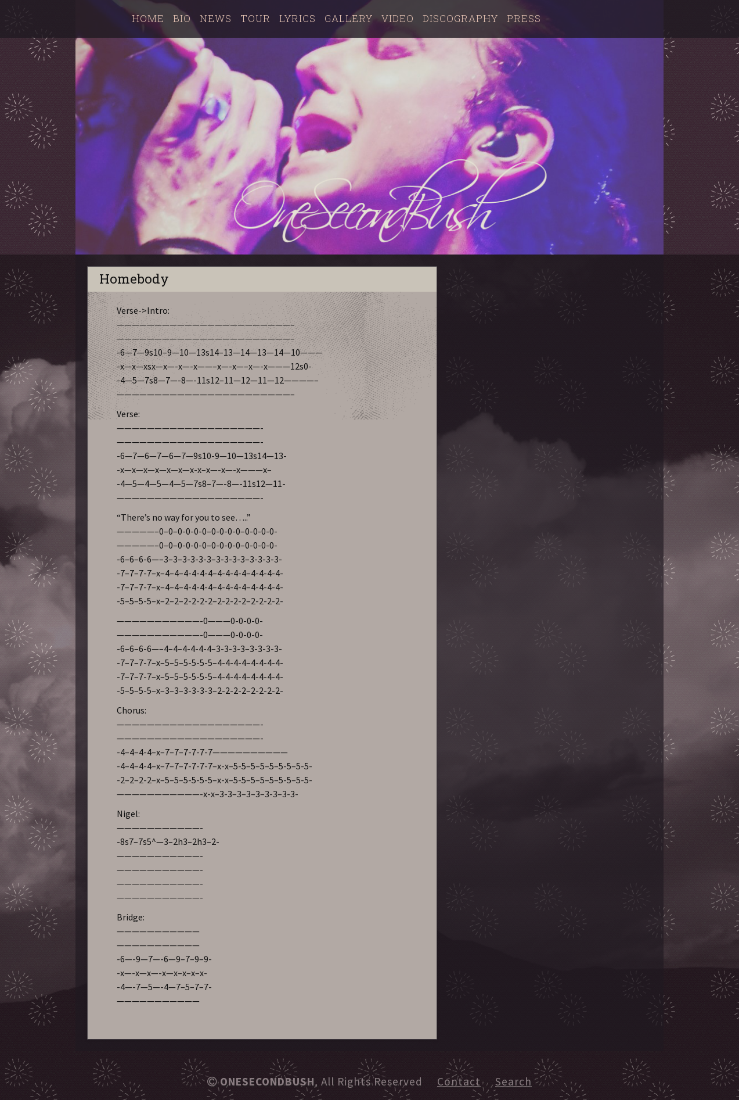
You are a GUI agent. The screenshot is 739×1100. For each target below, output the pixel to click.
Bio (182, 18)
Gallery (349, 18)
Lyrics (297, 18)
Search (513, 1081)
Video (397, 18)
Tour (255, 18)
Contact (459, 1081)
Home (148, 18)
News (216, 18)
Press (524, 18)
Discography (460, 18)
